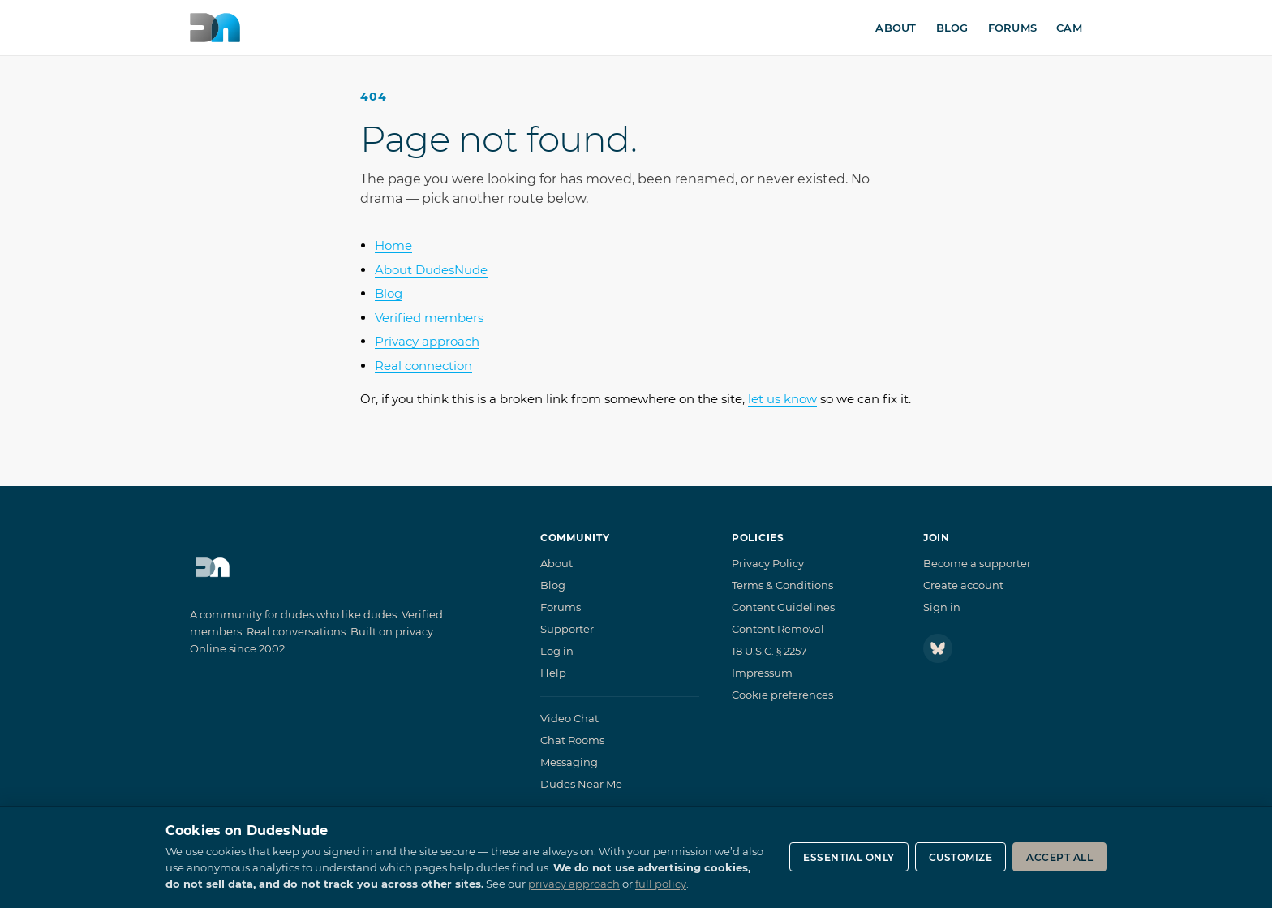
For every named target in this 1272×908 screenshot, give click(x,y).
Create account (963, 585)
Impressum (762, 672)
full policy (660, 883)
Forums (1013, 27)
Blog (952, 27)
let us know (782, 399)
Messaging (569, 761)
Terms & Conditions (782, 585)
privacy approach (574, 883)
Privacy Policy (768, 563)
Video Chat (569, 718)
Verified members (429, 317)
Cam (1069, 27)
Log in (557, 650)
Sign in (941, 606)
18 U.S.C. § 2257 (769, 650)
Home (393, 245)
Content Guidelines (783, 606)
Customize (960, 857)
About (895, 27)
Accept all (1059, 857)
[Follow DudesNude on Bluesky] (937, 648)
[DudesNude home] (215, 27)
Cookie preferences (782, 694)
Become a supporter (977, 563)
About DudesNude (431, 270)
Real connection (423, 365)
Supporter (567, 628)
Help (553, 672)
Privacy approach (427, 341)
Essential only (849, 857)
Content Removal (778, 628)
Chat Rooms (572, 740)
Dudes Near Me (581, 783)
